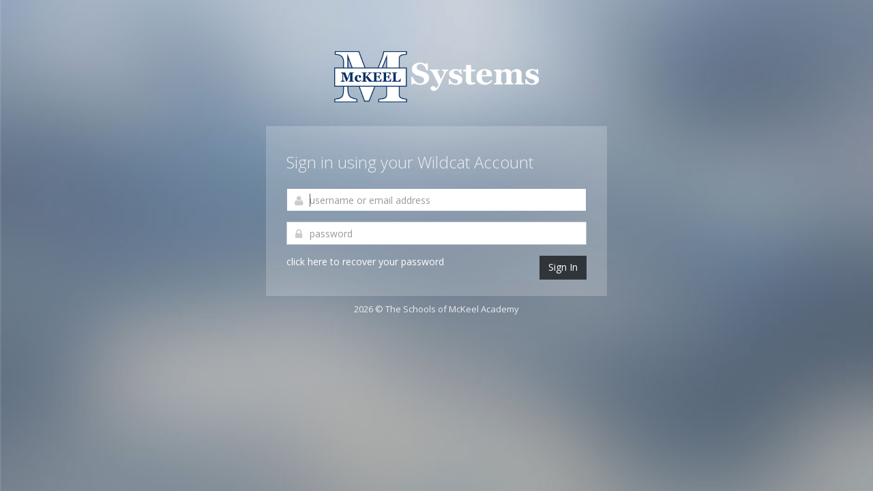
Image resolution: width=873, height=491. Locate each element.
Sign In (563, 267)
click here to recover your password (365, 261)
